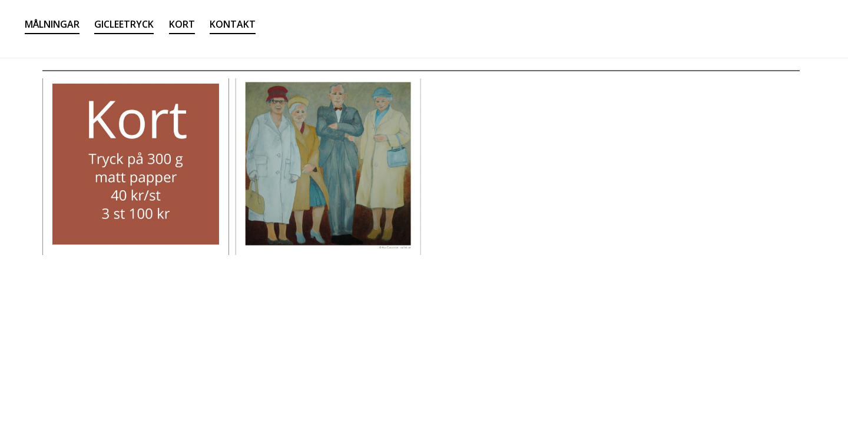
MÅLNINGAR (52, 24)
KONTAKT (233, 24)
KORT (182, 24)
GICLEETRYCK (124, 24)
